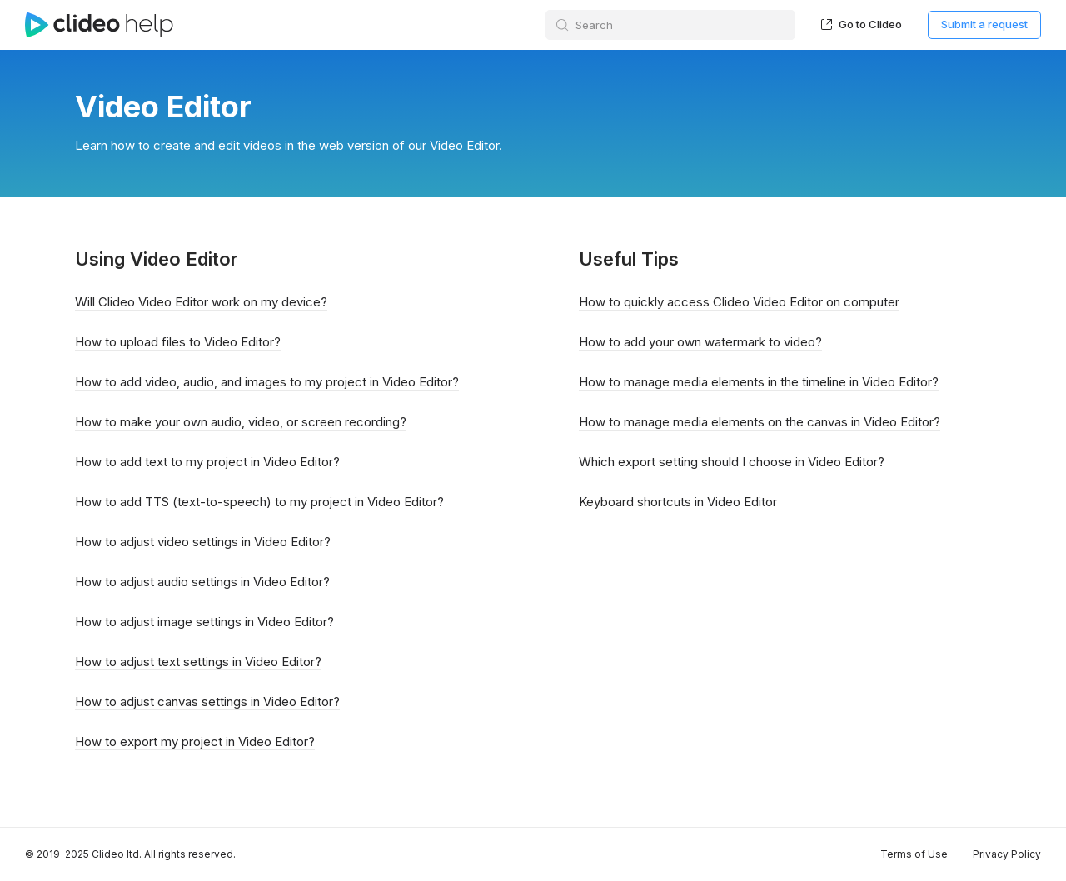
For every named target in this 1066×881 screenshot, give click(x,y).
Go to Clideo (861, 24)
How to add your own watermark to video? (700, 342)
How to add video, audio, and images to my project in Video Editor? (267, 382)
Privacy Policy (1007, 854)
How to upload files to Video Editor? (178, 342)
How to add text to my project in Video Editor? (207, 462)
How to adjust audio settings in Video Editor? (202, 582)
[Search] (670, 25)
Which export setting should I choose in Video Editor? (731, 462)
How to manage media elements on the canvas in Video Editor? (759, 422)
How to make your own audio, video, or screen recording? (240, 422)
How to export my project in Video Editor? (195, 741)
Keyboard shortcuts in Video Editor (678, 502)
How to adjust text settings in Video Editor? (198, 661)
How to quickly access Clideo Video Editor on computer (739, 302)
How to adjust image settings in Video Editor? (204, 622)
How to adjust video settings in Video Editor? (203, 542)
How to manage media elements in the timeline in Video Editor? (759, 382)
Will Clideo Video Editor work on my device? (201, 302)
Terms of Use (914, 854)
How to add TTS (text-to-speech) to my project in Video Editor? (259, 502)
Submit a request (984, 24)
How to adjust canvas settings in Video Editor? (207, 701)
